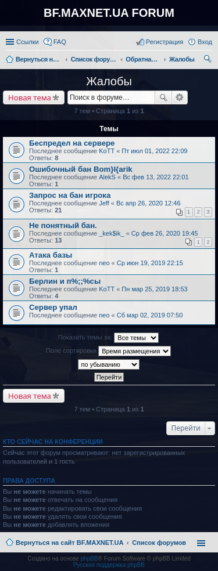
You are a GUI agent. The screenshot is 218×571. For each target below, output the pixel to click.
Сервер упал (53, 307)
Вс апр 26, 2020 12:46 (148, 203)
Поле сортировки (108, 351)
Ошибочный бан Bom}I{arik (81, 169)
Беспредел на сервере (72, 143)
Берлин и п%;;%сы (65, 281)
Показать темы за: (108, 338)
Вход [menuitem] (205, 41)
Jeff (104, 203)
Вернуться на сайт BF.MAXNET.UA (69, 542)
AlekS (107, 177)
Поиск (163, 97)
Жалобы (109, 81)
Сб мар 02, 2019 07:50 (150, 315)
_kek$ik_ (111, 233)
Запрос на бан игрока (69, 195)
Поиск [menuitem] (208, 60)
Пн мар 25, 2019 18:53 (154, 289)
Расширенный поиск (180, 97)
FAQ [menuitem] (59, 41)
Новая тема (29, 97)
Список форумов (159, 542)
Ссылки (27, 41)
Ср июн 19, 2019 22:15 (150, 262)
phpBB (89, 558)
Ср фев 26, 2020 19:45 (164, 233)
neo (104, 262)
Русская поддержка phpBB (109, 565)
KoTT (107, 150)
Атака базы (50, 255)
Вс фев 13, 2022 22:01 (155, 177)
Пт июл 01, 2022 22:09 (154, 150)
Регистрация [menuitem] (164, 41)
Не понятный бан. (63, 225)
